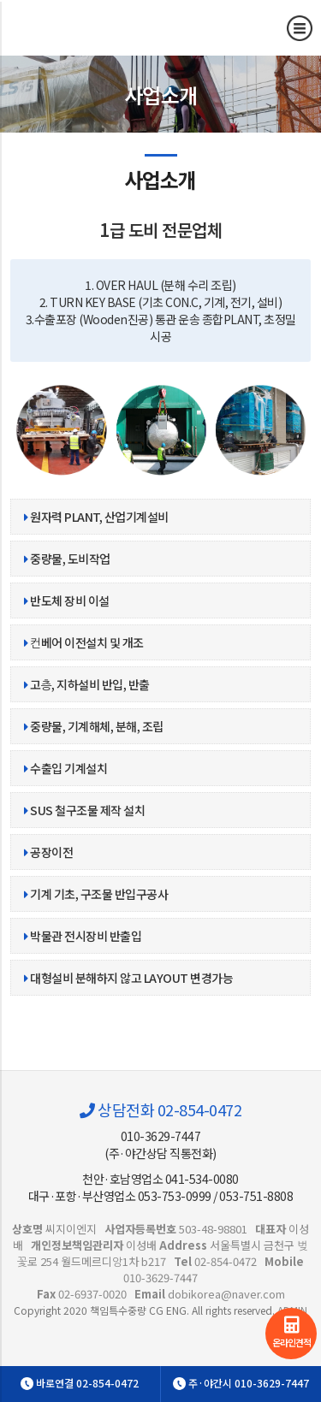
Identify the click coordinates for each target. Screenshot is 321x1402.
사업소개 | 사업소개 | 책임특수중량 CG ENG (107, 26)
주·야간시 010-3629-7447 (241, 1383)
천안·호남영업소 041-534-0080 (160, 1178)
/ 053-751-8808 (253, 1195)
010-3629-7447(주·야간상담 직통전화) (160, 1144)
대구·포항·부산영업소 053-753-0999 (119, 1195)
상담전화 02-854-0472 (160, 1109)
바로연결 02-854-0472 (80, 1383)
